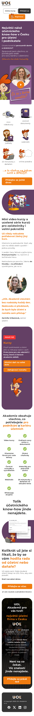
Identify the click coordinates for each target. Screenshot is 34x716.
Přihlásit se (24, 11)
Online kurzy (10, 11)
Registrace (17, 16)
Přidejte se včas (17, 586)
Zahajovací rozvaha (17, 370)
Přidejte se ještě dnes (15, 181)
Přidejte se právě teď (17, 680)
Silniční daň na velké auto (15, 363)
